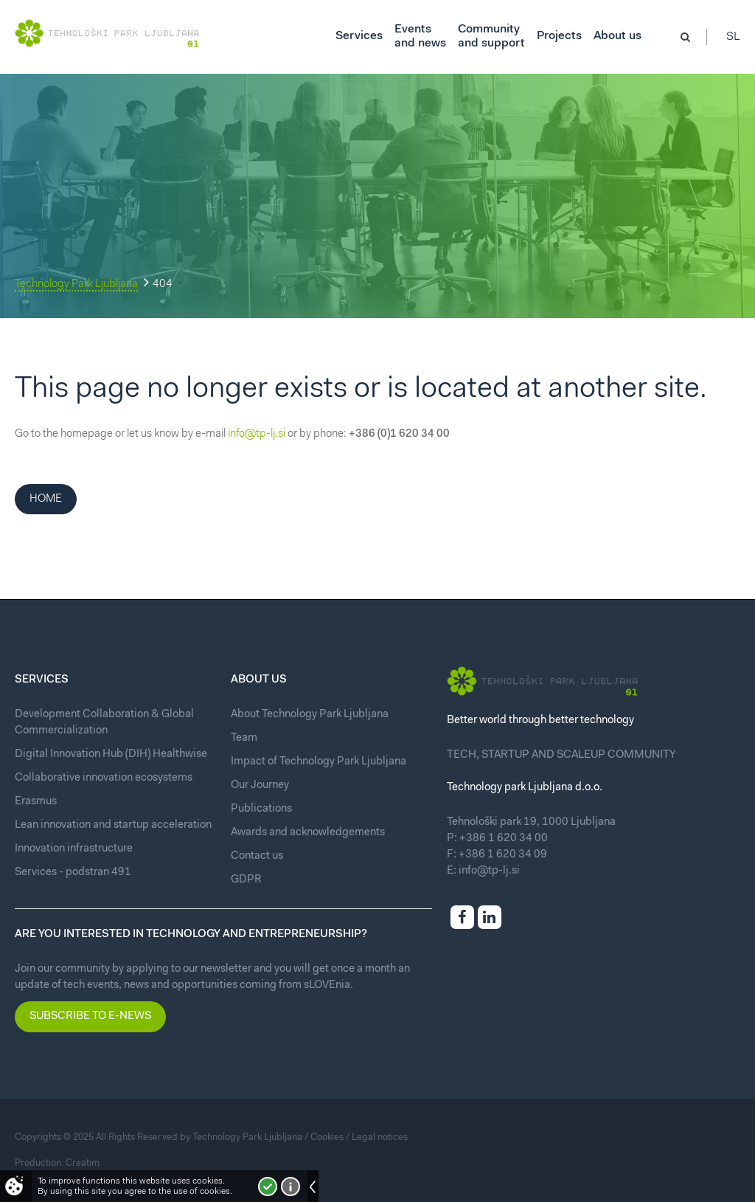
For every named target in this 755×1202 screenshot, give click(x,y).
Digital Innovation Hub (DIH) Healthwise (111, 754)
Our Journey (260, 785)
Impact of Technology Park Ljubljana (318, 761)
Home (45, 499)
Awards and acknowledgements (308, 832)
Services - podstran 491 (73, 872)
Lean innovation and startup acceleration (113, 825)
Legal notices (380, 1137)
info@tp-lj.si (256, 434)
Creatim (83, 1163)
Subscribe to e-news (90, 1016)
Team (244, 738)
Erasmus (36, 801)
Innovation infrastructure (74, 848)
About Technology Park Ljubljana (310, 714)
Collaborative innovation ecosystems (103, 778)
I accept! (267, 1186)
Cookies (327, 1137)
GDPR (246, 879)
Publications (261, 809)
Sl (733, 37)
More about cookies (290, 1186)
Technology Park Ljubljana (76, 284)
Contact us (257, 856)
